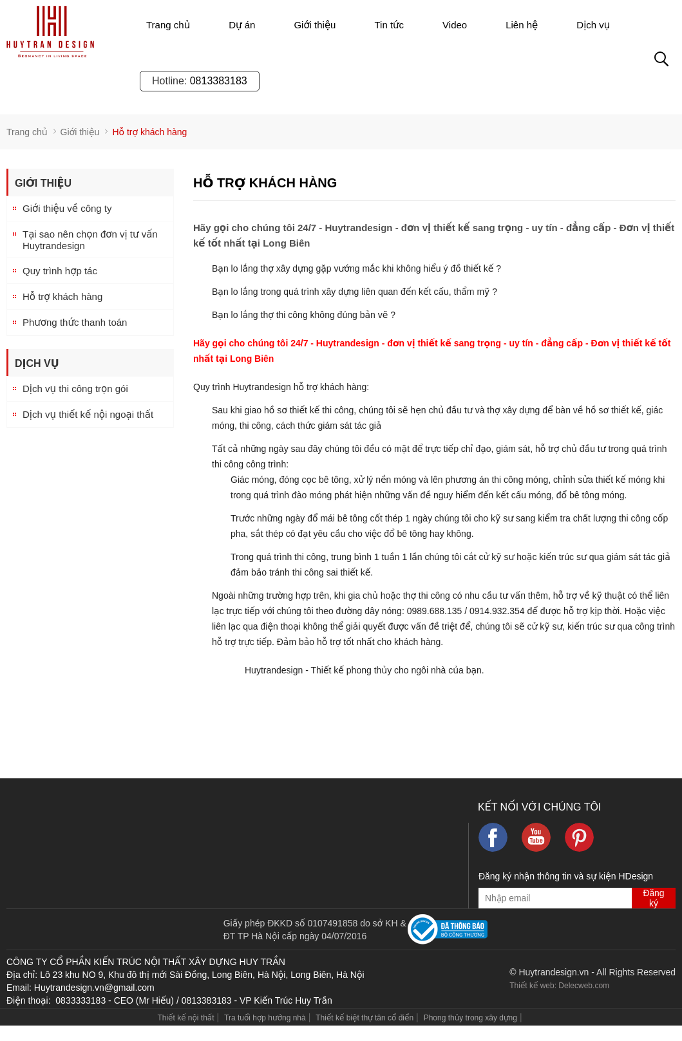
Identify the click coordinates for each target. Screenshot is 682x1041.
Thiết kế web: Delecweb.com (559, 985)
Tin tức (389, 24)
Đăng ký (653, 898)
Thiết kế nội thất (185, 1017)
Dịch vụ (593, 24)
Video (454, 24)
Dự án (242, 24)
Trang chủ (168, 24)
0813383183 (218, 80)
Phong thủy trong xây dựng (470, 1017)
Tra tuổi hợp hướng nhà (265, 1017)
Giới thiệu (315, 24)
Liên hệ (522, 24)
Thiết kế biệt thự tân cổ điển (364, 1017)
